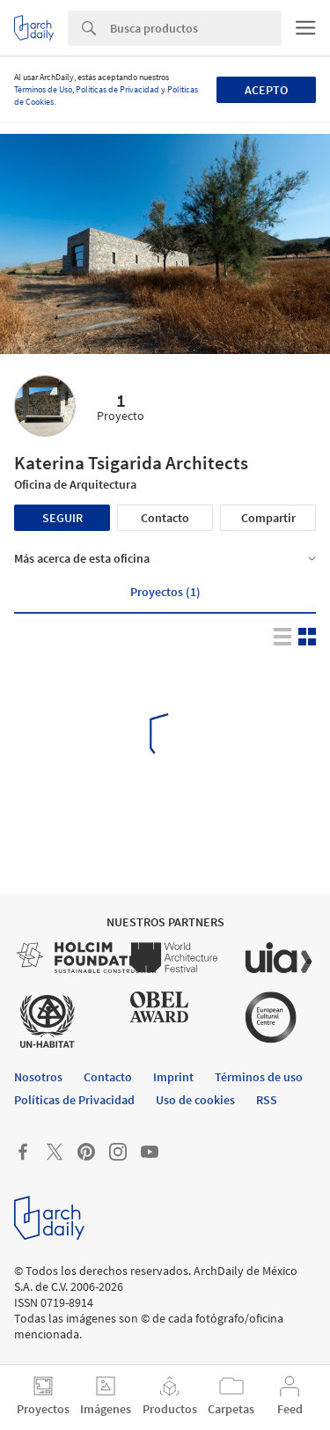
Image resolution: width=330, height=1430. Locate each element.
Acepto (266, 90)
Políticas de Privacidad (117, 89)
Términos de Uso (43, 89)
